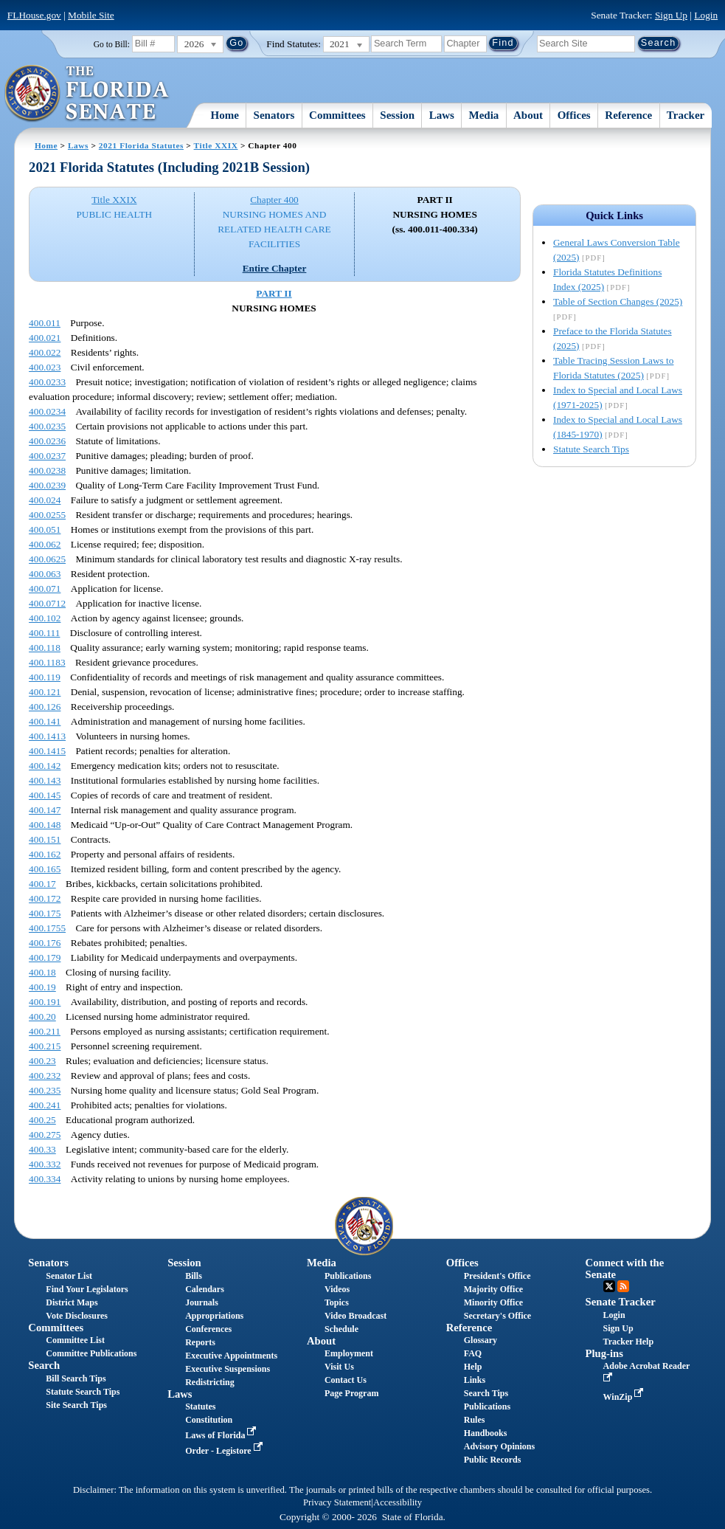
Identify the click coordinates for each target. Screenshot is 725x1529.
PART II (273, 293)
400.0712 (47, 603)
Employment (349, 1353)
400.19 (42, 987)
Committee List (75, 1340)
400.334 (44, 1178)
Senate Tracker (621, 1302)
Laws (441, 115)
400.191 (44, 1001)
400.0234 (47, 411)
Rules (474, 1420)
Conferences (208, 1329)
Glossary (480, 1340)
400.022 (44, 352)
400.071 (44, 588)
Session (397, 115)
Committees (337, 115)
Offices (574, 115)
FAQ (473, 1353)
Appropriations (214, 1316)
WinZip (625, 1397)
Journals (201, 1302)
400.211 (44, 1031)
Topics (337, 1302)
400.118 (44, 647)
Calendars (204, 1289)
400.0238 (47, 470)
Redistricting (210, 1382)
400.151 (44, 839)
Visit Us (339, 1366)
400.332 (44, 1164)
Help (473, 1366)
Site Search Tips (76, 1405)
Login (706, 15)
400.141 (44, 721)
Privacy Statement (337, 1502)
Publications (348, 1276)
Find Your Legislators (87, 1289)
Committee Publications (91, 1353)
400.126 (44, 706)
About (528, 115)
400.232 (44, 1075)
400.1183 (47, 662)
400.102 (44, 618)
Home (225, 115)
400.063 (44, 573)
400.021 (44, 337)
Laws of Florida (222, 1435)
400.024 (44, 499)
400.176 (44, 942)
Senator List (69, 1276)
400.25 (42, 1119)
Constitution (208, 1420)
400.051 (44, 529)
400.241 (44, 1105)
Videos (337, 1289)
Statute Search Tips (591, 449)
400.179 (44, 957)
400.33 (42, 1149)
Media (484, 115)
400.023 (44, 367)
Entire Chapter (275, 268)
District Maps (71, 1302)
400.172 (44, 898)
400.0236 (47, 440)
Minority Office (493, 1302)
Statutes (200, 1406)
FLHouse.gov (34, 15)
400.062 (44, 544)
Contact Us (346, 1380)
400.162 (44, 854)
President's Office (497, 1276)
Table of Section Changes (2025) (617, 301)
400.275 (44, 1134)
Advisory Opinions (499, 1446)
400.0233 (47, 381)
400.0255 (47, 514)
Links (474, 1380)
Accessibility (397, 1502)
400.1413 (47, 736)
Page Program (351, 1393)
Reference (628, 115)
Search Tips (486, 1393)
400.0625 (47, 559)
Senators (274, 115)
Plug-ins (604, 1353)
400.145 (44, 795)
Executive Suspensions (227, 1369)
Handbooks (485, 1433)
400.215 (44, 1046)
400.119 (44, 677)
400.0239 (47, 485)
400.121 (44, 691)
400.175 (44, 913)
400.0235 (47, 426)
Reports (200, 1342)
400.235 (44, 1090)
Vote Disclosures (77, 1316)
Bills (193, 1276)
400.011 (44, 322)
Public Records (492, 1459)
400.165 (44, 868)
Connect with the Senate (625, 1268)
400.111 (44, 632)
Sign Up (671, 15)
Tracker (685, 115)
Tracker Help (628, 1341)
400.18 (42, 972)
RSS (623, 1286)
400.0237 (47, 455)
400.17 (42, 883)
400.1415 (47, 750)
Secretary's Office (497, 1316)
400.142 (44, 765)
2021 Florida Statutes (141, 145)
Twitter (609, 1286)
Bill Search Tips (75, 1378)
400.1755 (47, 927)
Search (44, 1365)
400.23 (42, 1060)
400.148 (44, 824)
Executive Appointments (231, 1355)
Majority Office (493, 1289)
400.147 (44, 809)
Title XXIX (216, 145)
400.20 (42, 1016)
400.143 (44, 780)
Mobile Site (91, 15)
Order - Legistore (225, 1451)
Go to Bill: (112, 44)
